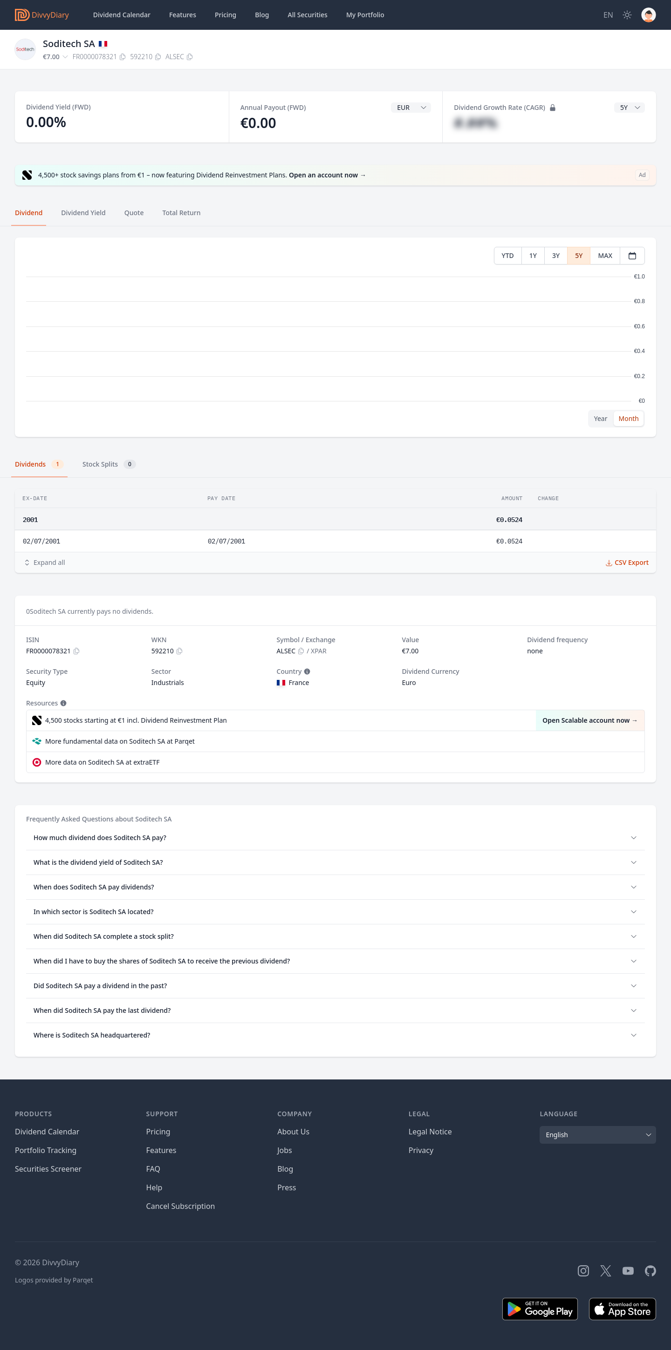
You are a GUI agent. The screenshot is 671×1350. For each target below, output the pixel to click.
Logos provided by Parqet (54, 1279)
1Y (533, 255)
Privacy (421, 1150)
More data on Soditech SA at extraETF (102, 762)
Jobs (284, 1150)
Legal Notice (430, 1131)
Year (601, 418)
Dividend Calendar (122, 14)
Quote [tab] (134, 212)
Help (154, 1187)
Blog (285, 1169)
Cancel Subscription (180, 1206)
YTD (508, 255)
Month (628, 418)
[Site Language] (608, 14)
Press (286, 1187)
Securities (307, 15)
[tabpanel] (335, 337)
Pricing (225, 14)
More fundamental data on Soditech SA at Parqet (120, 741)
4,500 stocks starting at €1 (136, 720)
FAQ (153, 1169)
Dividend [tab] (28, 212)
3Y (556, 255)
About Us (293, 1131)
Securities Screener (48, 1169)
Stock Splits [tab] (109, 464)
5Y (578, 255)
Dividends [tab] (39, 464)
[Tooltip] (306, 671)
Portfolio (365, 15)
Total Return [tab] (182, 212)
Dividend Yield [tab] (83, 212)
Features (182, 14)
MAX (605, 255)
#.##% (475, 122)
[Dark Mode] (627, 15)
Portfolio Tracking (45, 1150)
